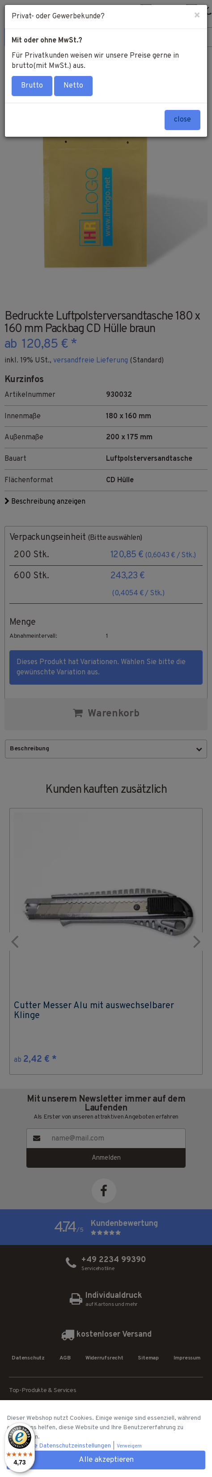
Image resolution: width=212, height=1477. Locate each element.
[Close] (197, 16)
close (182, 119)
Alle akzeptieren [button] (106, 1460)
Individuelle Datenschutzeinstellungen (59, 1446)
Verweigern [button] (129, 1446)
